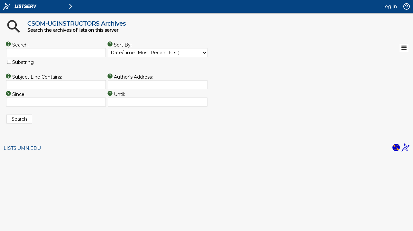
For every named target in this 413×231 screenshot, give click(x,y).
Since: (18, 94)
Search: (20, 45)
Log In (389, 6)
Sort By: (123, 45)
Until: (119, 94)
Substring (23, 62)
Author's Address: (133, 77)
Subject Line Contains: (37, 77)
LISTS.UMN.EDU (22, 148)
